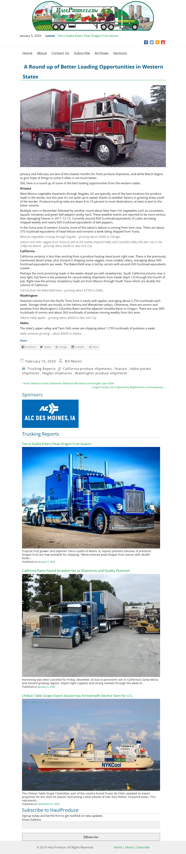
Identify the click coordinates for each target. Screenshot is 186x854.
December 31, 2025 (49, 804)
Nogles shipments (57, 373)
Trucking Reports (41, 368)
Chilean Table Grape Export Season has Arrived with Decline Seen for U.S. (77, 695)
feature (121, 368)
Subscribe (82, 53)
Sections (120, 53)
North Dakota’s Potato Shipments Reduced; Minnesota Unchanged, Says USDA (67, 383)
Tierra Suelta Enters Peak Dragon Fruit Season (88, 36)
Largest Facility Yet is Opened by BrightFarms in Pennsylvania (129, 387)
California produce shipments (87, 368)
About (42, 53)
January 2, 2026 (46, 686)
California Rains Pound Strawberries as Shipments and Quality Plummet (76, 570)
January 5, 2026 (46, 561)
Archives (102, 53)
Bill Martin (73, 361)
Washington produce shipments (101, 373)
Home (27, 53)
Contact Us (60, 53)
